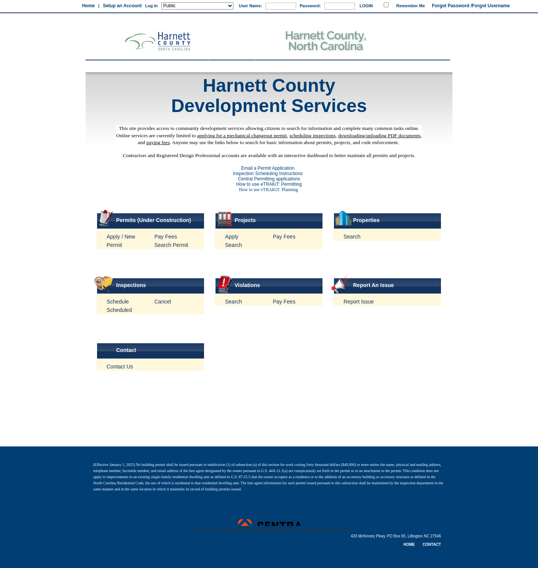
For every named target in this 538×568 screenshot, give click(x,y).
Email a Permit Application (269, 168)
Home (88, 5)
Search (233, 245)
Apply (231, 237)
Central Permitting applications (269, 179)
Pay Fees (165, 237)
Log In (151, 5)
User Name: (250, 5)
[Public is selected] (197, 6)
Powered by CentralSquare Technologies (269, 522)
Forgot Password (450, 5)
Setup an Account (122, 5)
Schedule (118, 302)
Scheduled (119, 310)
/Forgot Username (490, 5)
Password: (310, 5)
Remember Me (410, 5)
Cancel (162, 302)
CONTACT (432, 544)
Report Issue (359, 302)
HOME (409, 544)
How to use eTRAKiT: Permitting (268, 184)
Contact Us (120, 367)
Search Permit (171, 245)
